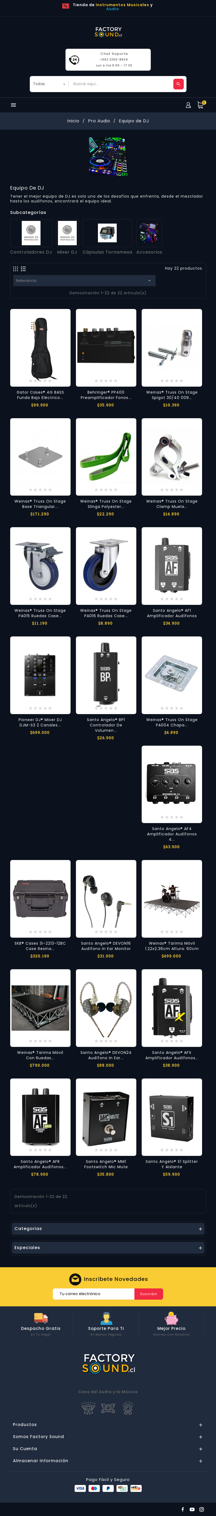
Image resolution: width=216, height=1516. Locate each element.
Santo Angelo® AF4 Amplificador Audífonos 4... (172, 834)
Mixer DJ (67, 252)
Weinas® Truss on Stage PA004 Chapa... (172, 722)
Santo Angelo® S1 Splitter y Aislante (172, 1164)
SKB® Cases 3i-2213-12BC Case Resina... (40, 946)
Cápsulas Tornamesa (107, 252)
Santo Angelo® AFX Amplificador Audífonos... (172, 1055)
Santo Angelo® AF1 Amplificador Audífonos (172, 613)
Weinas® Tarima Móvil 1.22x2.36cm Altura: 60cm (172, 946)
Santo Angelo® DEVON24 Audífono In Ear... (106, 1055)
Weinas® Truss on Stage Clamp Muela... (172, 504)
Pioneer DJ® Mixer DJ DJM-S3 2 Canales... (40, 722)
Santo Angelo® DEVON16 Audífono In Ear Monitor (106, 946)
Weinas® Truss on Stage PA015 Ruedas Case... (40, 613)
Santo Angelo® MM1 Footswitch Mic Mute (106, 1164)
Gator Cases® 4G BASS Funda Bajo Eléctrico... (40, 395)
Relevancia (84, 280)
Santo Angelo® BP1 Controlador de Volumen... (106, 725)
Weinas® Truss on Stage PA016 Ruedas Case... (106, 613)
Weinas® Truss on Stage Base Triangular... (40, 504)
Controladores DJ (31, 252)
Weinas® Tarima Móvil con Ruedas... (40, 1055)
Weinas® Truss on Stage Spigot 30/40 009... (172, 395)
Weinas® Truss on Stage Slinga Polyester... (106, 504)
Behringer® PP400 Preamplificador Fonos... (106, 395)
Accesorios (149, 252)
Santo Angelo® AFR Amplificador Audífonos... (40, 1164)
